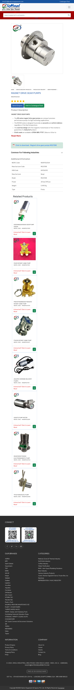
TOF (6, 568)
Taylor (7, 634)
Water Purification (44, 566)
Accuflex (8, 585)
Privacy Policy (9, 647)
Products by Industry (39, 89)
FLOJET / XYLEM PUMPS (12, 607)
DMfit (6, 571)
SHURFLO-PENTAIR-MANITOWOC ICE (17, 605)
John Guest (8, 595)
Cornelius (8, 590)
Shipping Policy (10, 652)
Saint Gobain (9, 564)
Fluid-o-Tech (9, 602)
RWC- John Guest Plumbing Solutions (50, 568)
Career (40, 647)
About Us (41, 645)
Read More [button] (16, 136)
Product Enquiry (10, 645)
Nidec (7, 631)
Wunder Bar (9, 600)
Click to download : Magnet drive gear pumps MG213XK (35, 145)
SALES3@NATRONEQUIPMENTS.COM (37, 665)
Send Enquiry (17, 106)
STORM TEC (9, 597)
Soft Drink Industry (44, 561)
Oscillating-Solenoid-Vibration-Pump (17, 614)
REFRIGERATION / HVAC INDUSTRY (49, 580)
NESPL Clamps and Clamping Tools (16, 612)
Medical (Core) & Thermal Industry (49, 559)
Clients (40, 650)
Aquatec (7, 588)
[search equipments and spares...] (35, 15)
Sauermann (8, 566)
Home (12, 89)
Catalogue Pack (65, 2)
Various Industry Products (23, 89)
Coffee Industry (43, 564)
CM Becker (8, 593)
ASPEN (7, 559)
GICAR (7, 573)
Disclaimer (61, 688)
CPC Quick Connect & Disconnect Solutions (19, 621)
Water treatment (52, 89)
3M (6, 624)
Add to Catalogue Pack (34, 106)
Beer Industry (42, 571)
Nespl (7, 576)
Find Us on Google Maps (37, 671)
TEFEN (7, 626)
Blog (39, 655)
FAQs (6, 655)
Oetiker (7, 580)
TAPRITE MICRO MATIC (12, 609)
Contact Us (41, 652)
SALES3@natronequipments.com (12, 2)
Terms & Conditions (11, 650)
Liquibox (7, 583)
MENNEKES (8, 629)
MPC (6, 561)
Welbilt (7, 578)
